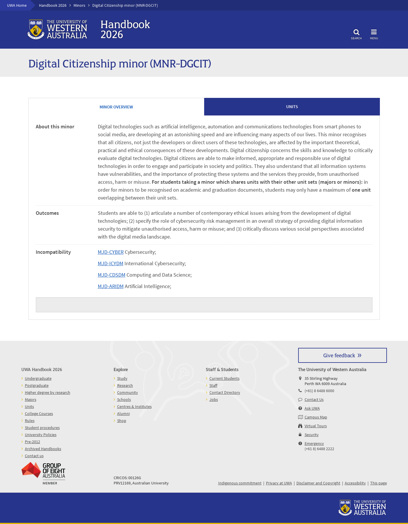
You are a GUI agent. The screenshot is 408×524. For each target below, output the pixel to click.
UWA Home (17, 5)
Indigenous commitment (240, 483)
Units (29, 406)
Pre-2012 (32, 441)
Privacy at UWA (279, 483)
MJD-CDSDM (111, 274)
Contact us (34, 455)
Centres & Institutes (134, 406)
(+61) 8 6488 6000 (319, 390)
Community (127, 392)
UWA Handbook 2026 (41, 369)
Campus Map (316, 417)
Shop (121, 420)
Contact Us (314, 399)
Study (122, 378)
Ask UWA (312, 408)
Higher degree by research (47, 392)
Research (125, 385)
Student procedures (42, 427)
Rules (30, 420)
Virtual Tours (316, 425)
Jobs (213, 399)
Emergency (314, 443)
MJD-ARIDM (111, 286)
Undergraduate (38, 378)
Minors (79, 5)
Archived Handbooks (43, 448)
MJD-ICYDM (110, 263)
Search (356, 33)
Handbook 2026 (52, 5)
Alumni (123, 413)
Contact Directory (224, 392)
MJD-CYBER (111, 252)
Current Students (224, 378)
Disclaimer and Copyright (318, 483)
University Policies (41, 434)
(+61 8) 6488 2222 (319, 448)
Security (312, 434)
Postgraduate (37, 385)
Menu (374, 33)
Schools (124, 399)
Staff (213, 385)
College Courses (39, 413)
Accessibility (355, 483)
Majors (30, 399)
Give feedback (339, 355)
